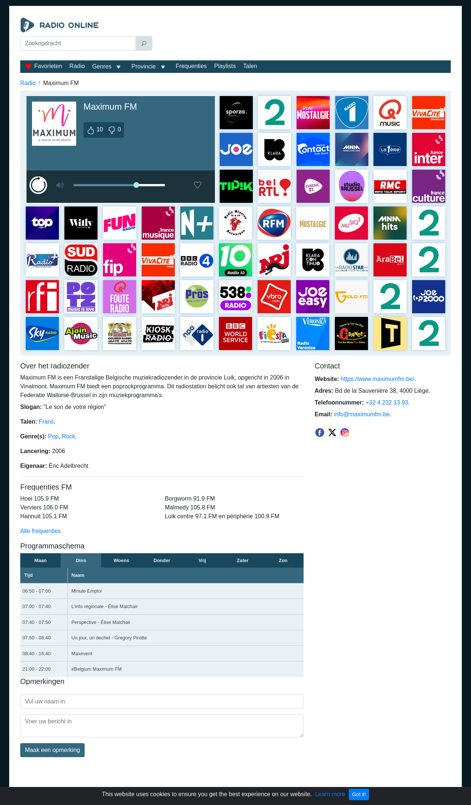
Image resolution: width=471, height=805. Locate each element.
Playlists (225, 66)
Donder (161, 560)
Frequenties (191, 66)
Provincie (144, 66)
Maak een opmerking (52, 750)
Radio (77, 66)
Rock (68, 436)
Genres (101, 66)
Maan (41, 560)
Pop (53, 436)
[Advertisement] (303, 36)
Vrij (202, 560)
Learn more (330, 794)
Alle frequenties (40, 531)
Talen (250, 66)
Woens (121, 560)
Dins (81, 560)
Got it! (359, 794)
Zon (283, 560)
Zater (243, 560)
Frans (46, 422)
